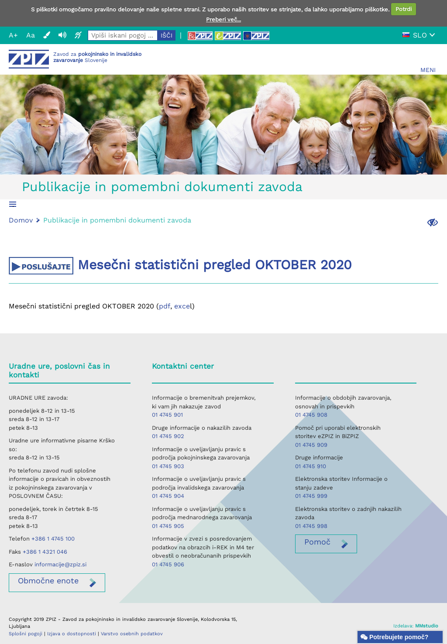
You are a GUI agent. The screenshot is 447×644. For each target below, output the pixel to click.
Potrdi (403, 9)
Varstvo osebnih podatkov (132, 634)
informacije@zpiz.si (60, 564)
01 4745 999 (311, 496)
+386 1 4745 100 (53, 538)
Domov (21, 220)
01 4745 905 (168, 526)
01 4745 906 (168, 564)
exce (182, 306)
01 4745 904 (168, 496)
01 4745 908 (311, 414)
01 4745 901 (167, 414)
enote (48, 580)
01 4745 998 (311, 526)
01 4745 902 (168, 436)
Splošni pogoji (25, 634)
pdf (164, 306)
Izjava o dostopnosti (71, 634)
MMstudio (426, 626)
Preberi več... (223, 19)
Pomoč (317, 541)
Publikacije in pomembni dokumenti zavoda (162, 186)
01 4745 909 (311, 445)
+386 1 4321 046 (45, 551)
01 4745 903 (168, 466)
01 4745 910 (310, 466)
